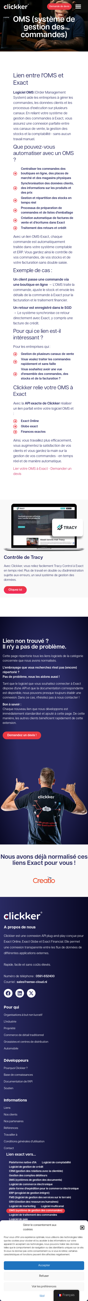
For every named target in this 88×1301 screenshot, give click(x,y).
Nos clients (10, 1114)
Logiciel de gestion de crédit (26, 1167)
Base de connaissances (18, 1075)
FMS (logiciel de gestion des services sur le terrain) (40, 1197)
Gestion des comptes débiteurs (28, 1175)
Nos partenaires (13, 1121)
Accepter (44, 1265)
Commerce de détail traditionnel (24, 1035)
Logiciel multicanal (52, 1206)
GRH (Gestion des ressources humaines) (33, 1202)
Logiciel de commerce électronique (31, 1184)
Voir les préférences (44, 1286)
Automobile (11, 1048)
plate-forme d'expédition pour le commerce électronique (44, 1188)
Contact (9, 1148)
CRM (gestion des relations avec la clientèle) (36, 1171)
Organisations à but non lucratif (23, 1015)
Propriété (9, 1028)
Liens (7, 1108)
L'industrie (10, 1021)
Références (11, 1128)
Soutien (8, 1088)
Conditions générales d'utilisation (24, 1141)
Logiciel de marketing (22, 1206)
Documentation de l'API (18, 1081)
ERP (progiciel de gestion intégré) (29, 1193)
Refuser (44, 1276)
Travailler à (10, 1135)
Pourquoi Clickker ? (16, 1068)
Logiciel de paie (18, 1219)
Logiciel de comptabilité (56, 1162)
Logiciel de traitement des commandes (33, 1215)
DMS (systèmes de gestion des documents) (35, 1180)
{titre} (42, 1296)
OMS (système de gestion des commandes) (35, 1210)
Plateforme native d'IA (23, 1162)
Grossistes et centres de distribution (26, 1042)
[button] (82, 1228)
